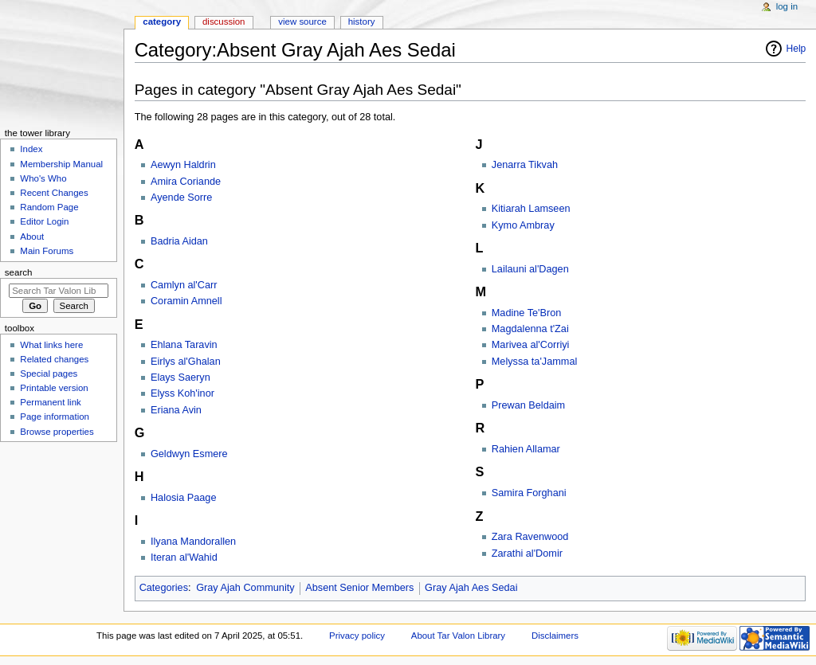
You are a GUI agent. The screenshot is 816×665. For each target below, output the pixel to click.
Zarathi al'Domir (527, 553)
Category (162, 21)
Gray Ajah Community (245, 587)
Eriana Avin (176, 410)
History (361, 21)
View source (302, 21)
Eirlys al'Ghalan (186, 361)
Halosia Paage (184, 497)
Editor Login (44, 221)
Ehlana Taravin (184, 344)
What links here (51, 345)
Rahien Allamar (526, 449)
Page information (54, 416)
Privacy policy (357, 635)
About (32, 236)
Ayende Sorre (181, 197)
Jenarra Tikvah (525, 164)
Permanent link (50, 402)
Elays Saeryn (180, 377)
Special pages (48, 373)
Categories (163, 587)
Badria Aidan (179, 241)
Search (19, 272)
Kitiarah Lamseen (531, 208)
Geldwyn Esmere (189, 454)
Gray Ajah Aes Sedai (471, 587)
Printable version (54, 388)
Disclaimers (555, 635)
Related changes (54, 359)
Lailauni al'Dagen (530, 269)
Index (31, 149)
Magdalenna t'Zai (530, 328)
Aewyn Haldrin (183, 164)
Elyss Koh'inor (182, 393)
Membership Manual (61, 164)
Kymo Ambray (523, 225)
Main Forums (46, 251)
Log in (787, 6)
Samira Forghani (529, 493)
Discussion (223, 21)
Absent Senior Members (359, 587)
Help (796, 48)
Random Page (49, 207)
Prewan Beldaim (528, 405)
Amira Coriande (186, 181)
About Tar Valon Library (458, 635)
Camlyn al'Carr (184, 285)
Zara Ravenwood (530, 536)
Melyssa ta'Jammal (534, 361)
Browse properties (56, 431)
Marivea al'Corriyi (531, 344)
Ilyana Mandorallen (193, 541)
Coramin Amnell (186, 301)
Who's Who (43, 178)
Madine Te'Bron (527, 313)
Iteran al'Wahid (184, 557)
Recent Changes (54, 193)
